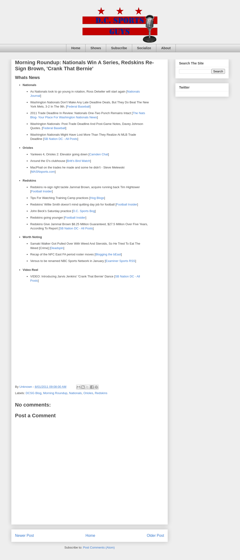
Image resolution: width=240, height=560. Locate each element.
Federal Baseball (78, 106)
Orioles (88, 393)
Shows (95, 48)
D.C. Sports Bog (84, 211)
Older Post (155, 536)
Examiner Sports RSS (120, 261)
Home (75, 48)
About (166, 48)
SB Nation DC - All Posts (60, 139)
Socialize (144, 48)
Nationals (75, 393)
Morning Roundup (55, 393)
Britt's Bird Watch (78, 161)
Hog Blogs (97, 198)
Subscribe (119, 48)
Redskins (101, 393)
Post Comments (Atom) (99, 547)
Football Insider (41, 191)
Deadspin (56, 248)
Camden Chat (98, 154)
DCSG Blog (33, 393)
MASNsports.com (43, 171)
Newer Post (24, 536)
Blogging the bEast (108, 254)
